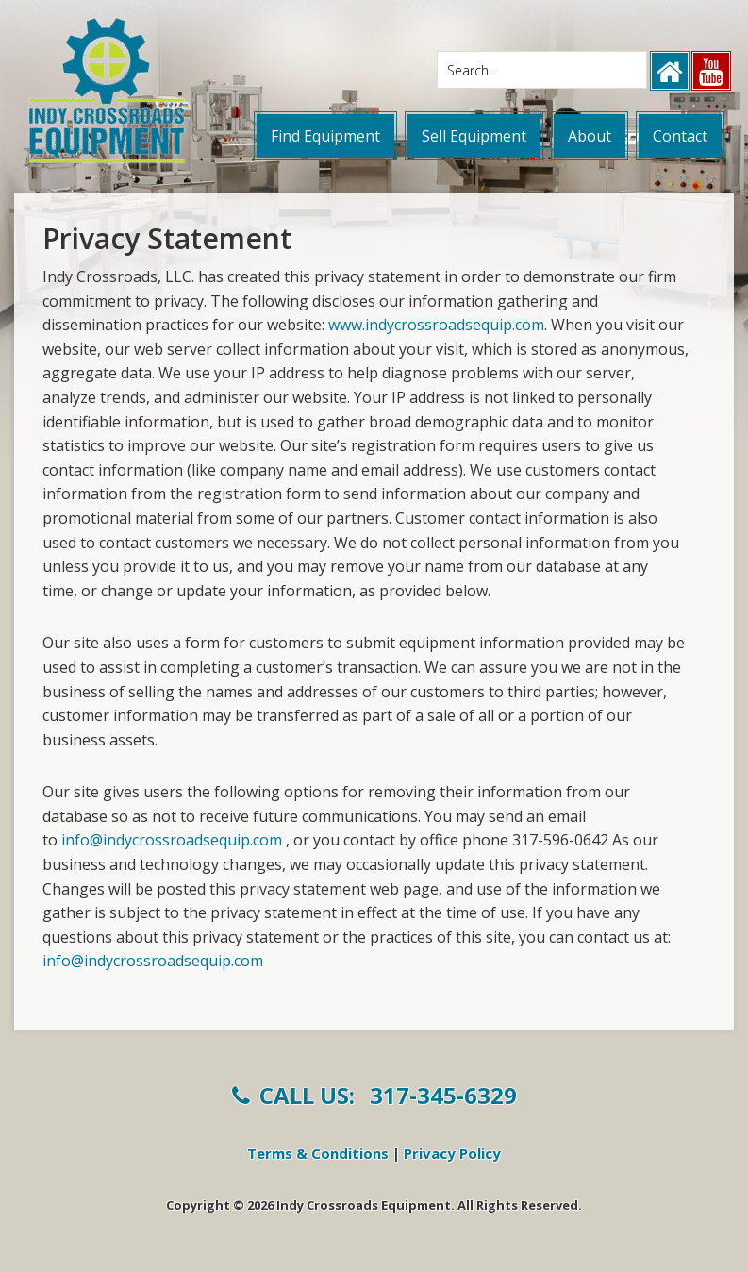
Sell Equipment (474, 136)
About (589, 136)
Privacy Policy (452, 1153)
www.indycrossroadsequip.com (436, 324)
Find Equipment (325, 136)
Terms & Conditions (318, 1153)
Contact (680, 136)
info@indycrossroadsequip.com (171, 839)
